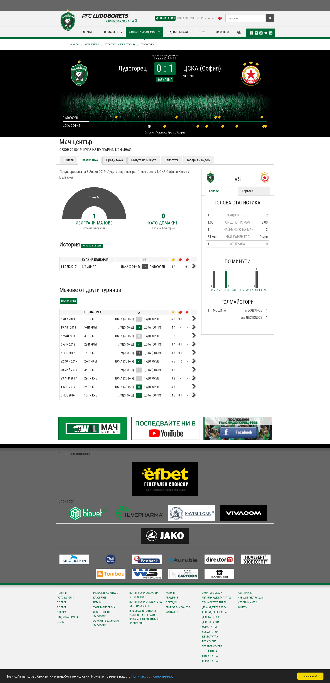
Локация (171, 602)
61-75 (241, 290)
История (171, 592)
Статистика (147, 44)
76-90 (248, 290)
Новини (62, 592)
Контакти (207, 18)
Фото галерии (65, 597)
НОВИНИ (86, 32)
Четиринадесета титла (216, 597)
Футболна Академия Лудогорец (106, 623)
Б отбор (61, 607)
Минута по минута (143, 160)
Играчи (97, 602)
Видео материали (68, 617)
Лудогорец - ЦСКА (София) (120, 44)
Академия (172, 597)
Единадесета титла (214, 612)
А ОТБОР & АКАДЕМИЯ (142, 32)
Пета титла (209, 641)
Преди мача (114, 160)
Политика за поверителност (153, 676)
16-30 (219, 290)
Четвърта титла (212, 646)
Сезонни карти (247, 602)
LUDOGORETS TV (112, 32)
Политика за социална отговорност (143, 595)
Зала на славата (212, 592)
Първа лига (68, 301)
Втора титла (210, 656)
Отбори (61, 612)
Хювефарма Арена (104, 607)
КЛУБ (202, 32)
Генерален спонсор (178, 607)
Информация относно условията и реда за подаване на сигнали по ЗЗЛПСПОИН (144, 617)
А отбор (61, 602)
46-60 (234, 290)
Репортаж (171, 160)
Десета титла (210, 617)
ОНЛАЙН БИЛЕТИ (188, 18)
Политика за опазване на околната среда (145, 603)
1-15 (213, 290)
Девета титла (210, 622)
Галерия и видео (198, 160)
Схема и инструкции (251, 597)
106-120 (262, 290)
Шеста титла (210, 636)
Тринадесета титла (214, 602)
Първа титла (210, 661)
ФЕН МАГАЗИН (165, 18)
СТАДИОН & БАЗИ (177, 32)
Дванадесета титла (214, 607)
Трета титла (209, 651)
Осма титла (209, 626)
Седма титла (210, 631)
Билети (69, 160)
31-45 (227, 290)
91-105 (255, 290)
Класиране (99, 597)
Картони (247, 191)
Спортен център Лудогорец (103, 614)
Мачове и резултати (105, 592)
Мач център (92, 44)
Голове (214, 191)
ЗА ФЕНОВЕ (222, 32)
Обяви (60, 622)
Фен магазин (246, 592)
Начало (74, 44)
